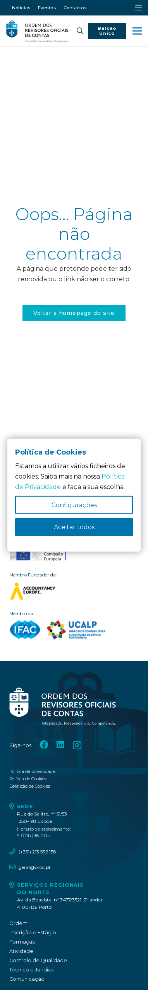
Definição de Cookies (29, 786)
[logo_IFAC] (25, 629)
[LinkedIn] (60, 745)
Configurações (74, 505)
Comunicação (27, 979)
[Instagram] (77, 745)
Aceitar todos (74, 527)
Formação (22, 942)
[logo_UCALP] (76, 629)
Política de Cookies (27, 778)
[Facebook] (44, 745)
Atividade (21, 951)
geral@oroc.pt (35, 867)
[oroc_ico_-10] (37, 553)
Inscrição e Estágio (32, 932)
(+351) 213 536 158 (37, 852)
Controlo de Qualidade (38, 960)
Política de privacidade (32, 771)
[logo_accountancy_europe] (74, 591)
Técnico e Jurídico (32, 970)
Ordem (18, 923)
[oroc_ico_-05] (37, 31)
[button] (79, 30)
